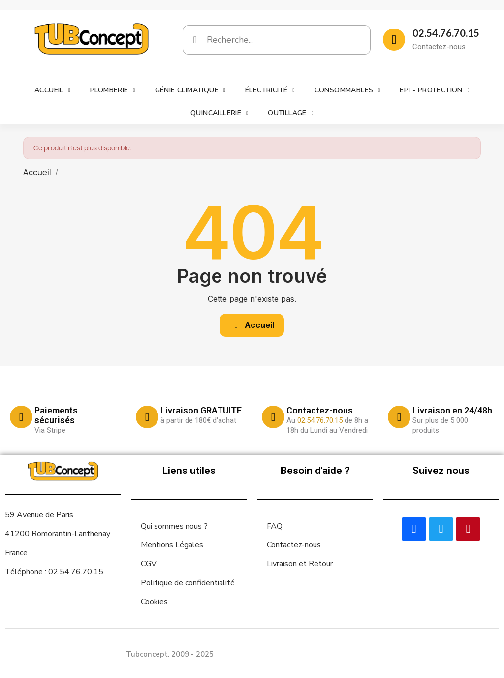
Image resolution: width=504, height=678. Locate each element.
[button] (252, 325)
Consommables (347, 90)
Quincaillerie (219, 113)
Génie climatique (190, 90)
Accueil (52, 90)
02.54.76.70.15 (445, 33)
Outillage (291, 113)
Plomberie (112, 90)
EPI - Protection (434, 90)
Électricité (269, 90)
